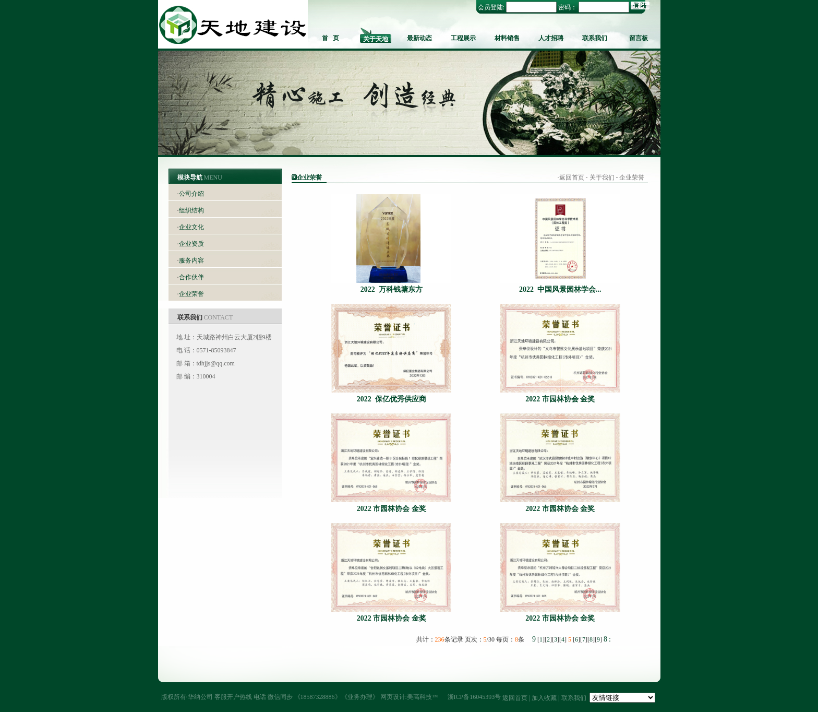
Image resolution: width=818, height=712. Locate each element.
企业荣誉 (191, 294)
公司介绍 (191, 193)
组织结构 (191, 210)
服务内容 (191, 260)
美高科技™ (422, 697)
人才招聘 (550, 38)
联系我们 (594, 38)
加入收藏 (544, 698)
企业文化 (191, 227)
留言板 (638, 38)
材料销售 (507, 38)
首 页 (330, 38)
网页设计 (392, 697)
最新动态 (419, 38)
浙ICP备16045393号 (474, 697)
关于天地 (375, 39)
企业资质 (191, 243)
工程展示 (463, 38)
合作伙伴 (191, 277)
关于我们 (602, 177)
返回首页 (571, 177)
